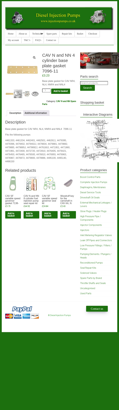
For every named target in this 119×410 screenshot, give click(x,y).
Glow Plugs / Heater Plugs (93, 211)
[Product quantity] (46, 90)
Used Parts (85, 293)
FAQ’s (38, 40)
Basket (80, 33)
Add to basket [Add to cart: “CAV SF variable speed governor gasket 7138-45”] (11, 214)
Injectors (84, 230)
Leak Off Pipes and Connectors (96, 240)
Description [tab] (15, 113)
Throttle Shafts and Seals (93, 283)
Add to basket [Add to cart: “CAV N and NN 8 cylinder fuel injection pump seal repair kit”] (29, 214)
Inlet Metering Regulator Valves (96, 235)
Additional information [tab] (36, 113)
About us (22, 33)
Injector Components (91, 225)
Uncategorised (87, 288)
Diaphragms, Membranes (93, 187)
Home (11, 33)
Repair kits (67, 33)
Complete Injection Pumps (93, 182)
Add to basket (61, 91)
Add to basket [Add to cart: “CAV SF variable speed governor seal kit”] (47, 214)
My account (13, 40)
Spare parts (51, 33)
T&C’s (27, 40)
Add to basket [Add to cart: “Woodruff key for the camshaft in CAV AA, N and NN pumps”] (66, 214)
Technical (36, 33)
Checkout (92, 33)
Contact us (51, 40)
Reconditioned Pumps (91, 262)
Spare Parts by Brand (91, 278)
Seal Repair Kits (88, 267)
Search (87, 87)
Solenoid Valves (88, 273)
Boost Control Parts (90, 177)
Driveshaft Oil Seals (90, 197)
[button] (34, 57)
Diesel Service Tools (90, 192)
